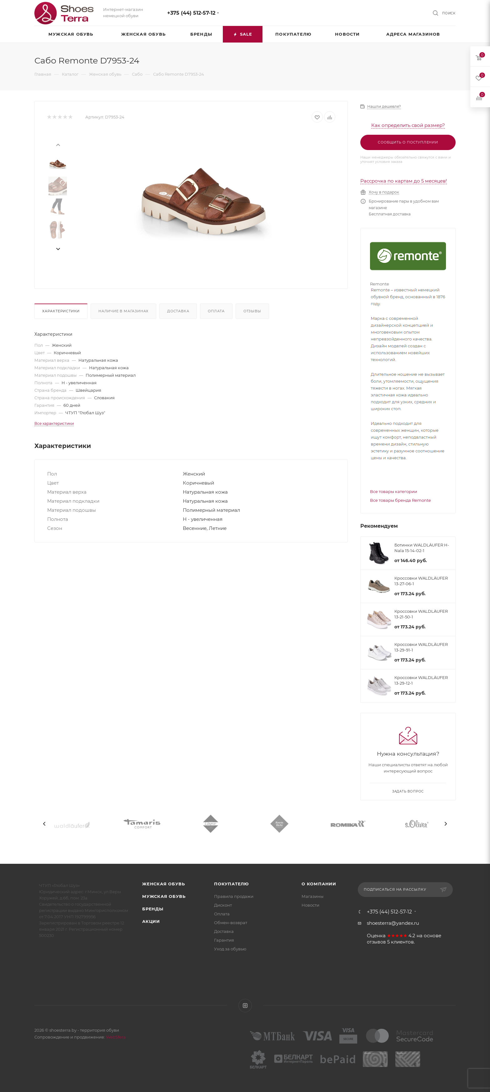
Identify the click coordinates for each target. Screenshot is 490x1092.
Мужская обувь (163, 896)
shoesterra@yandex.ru (393, 923)
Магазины (312, 896)
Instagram (245, 1005)
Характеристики (61, 311)
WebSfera (115, 1036)
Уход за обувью (230, 948)
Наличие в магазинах (123, 311)
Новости (310, 905)
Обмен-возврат (230, 922)
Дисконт (223, 905)
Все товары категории (393, 491)
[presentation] (58, 144)
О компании (319, 883)
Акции (151, 921)
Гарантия (224, 940)
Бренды (152, 908)
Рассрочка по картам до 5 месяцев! (403, 181)
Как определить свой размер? (408, 125)
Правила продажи (233, 896)
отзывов (376, 942)
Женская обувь (163, 883)
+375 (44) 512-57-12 (191, 13)
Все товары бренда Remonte (400, 500)
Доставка (178, 311)
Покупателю (231, 883)
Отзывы (252, 311)
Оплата (216, 311)
